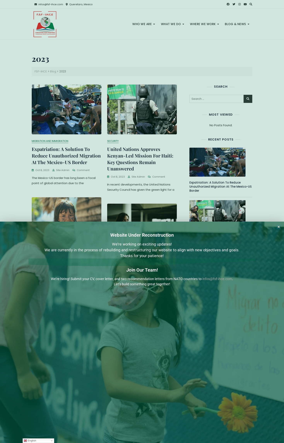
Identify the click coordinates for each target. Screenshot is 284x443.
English (30, 440)
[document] (142, 221)
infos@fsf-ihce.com (217, 279)
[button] (278, 226)
